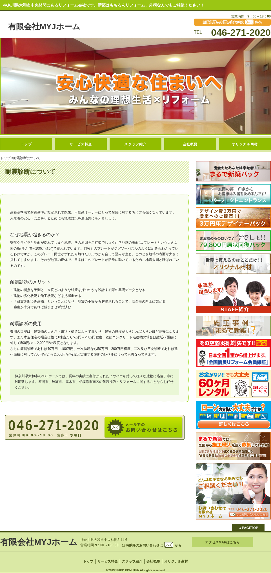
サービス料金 (81, 144)
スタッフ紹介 (135, 144)
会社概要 (190, 144)
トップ (26, 144)
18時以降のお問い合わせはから (151, 545)
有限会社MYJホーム (44, 26)
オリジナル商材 (245, 144)
